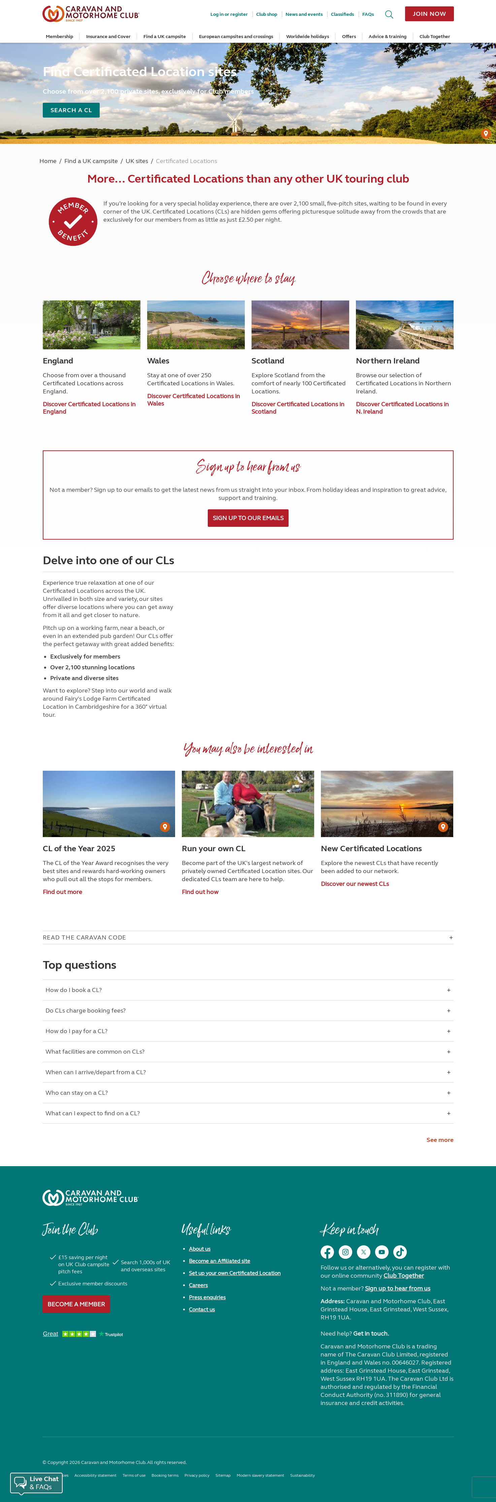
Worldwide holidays (307, 36)
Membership (59, 36)
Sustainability (302, 1475)
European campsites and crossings (236, 36)
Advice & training (387, 36)
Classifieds (342, 14)
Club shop (266, 14)
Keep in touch (349, 1233)
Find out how (200, 892)
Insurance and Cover (108, 36)
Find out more (62, 892)
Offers (349, 36)
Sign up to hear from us (397, 1288)
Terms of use (134, 1475)
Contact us (202, 1309)
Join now (429, 14)
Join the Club (70, 1233)
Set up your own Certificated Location (234, 1273)
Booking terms (165, 1475)
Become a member (76, 1304)
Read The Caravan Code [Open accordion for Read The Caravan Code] (85, 937)
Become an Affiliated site (219, 1261)
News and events (304, 14)
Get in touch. (371, 1333)
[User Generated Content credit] (486, 134)
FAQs (368, 14)
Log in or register (229, 14)
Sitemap (223, 1475)
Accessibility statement (95, 1475)
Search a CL (71, 110)
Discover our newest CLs (355, 884)
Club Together (435, 36)
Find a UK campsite (164, 36)
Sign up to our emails (248, 518)
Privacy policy (197, 1475)
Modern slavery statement (260, 1475)
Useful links (205, 1233)
